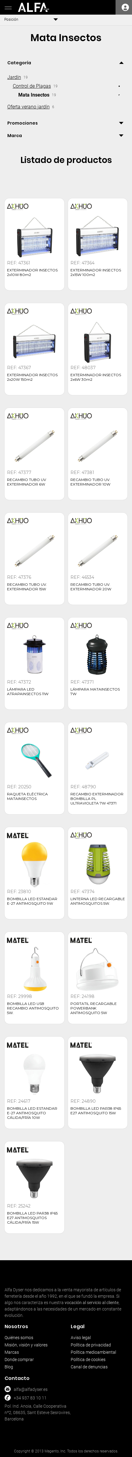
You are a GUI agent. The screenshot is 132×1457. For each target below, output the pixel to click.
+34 (18, 1398)
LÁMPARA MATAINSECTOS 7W (95, 691)
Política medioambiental (93, 1352)
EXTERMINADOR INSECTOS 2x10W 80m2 (32, 272)
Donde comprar (19, 1359)
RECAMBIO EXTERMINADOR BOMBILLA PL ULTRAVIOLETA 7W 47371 (96, 798)
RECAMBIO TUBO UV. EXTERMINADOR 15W (27, 586)
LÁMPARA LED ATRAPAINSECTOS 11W (27, 691)
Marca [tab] (14, 136)
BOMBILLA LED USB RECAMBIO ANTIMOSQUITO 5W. (33, 1008)
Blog (9, 1366)
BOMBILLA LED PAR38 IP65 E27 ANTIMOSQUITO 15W (95, 1110)
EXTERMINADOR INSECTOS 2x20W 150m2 (32, 377)
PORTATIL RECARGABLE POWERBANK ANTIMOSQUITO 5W (93, 1008)
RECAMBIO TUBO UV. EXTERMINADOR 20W (90, 586)
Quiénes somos (19, 1337)
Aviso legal (81, 1337)
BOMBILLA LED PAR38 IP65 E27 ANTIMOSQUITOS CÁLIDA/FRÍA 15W (32, 1218)
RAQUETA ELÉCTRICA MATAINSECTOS (27, 796)
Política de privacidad (91, 1344)
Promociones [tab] (22, 123)
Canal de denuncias (89, 1366)
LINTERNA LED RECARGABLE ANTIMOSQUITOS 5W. (97, 901)
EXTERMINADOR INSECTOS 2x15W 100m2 (95, 272)
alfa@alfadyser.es (31, 1389)
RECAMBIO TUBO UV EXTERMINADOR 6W (26, 481)
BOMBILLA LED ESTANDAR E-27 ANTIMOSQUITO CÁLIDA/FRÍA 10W (32, 1113)
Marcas (12, 1352)
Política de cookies (88, 1359)
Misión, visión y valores (26, 1344)
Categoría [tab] (19, 63)
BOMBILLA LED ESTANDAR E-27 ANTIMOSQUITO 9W (32, 901)
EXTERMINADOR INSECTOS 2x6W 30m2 (95, 377)
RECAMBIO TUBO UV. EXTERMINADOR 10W (90, 481)
